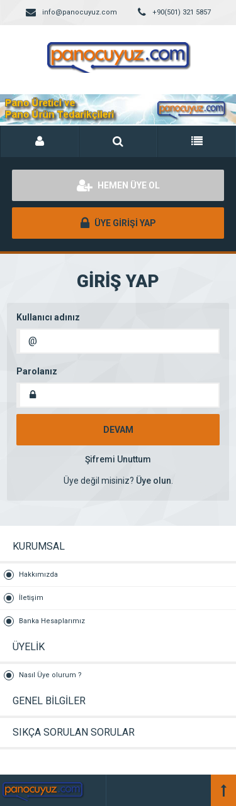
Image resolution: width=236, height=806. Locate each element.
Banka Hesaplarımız (52, 621)
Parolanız (36, 371)
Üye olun (153, 481)
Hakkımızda (38, 574)
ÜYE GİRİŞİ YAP (118, 223)
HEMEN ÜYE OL (118, 185)
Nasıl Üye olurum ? (50, 675)
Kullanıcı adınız (48, 317)
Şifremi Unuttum (118, 459)
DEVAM (118, 430)
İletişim (31, 598)
